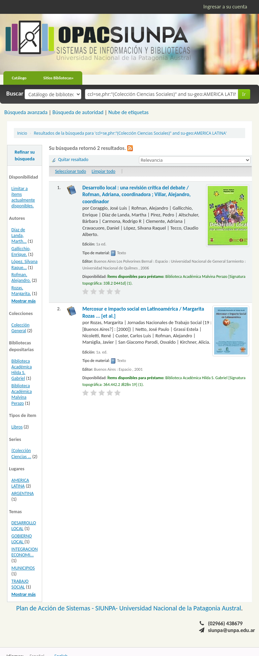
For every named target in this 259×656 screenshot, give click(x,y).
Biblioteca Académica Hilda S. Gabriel (21, 369)
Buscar (15, 93)
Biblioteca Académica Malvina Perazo (21, 394)
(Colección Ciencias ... (21, 453)
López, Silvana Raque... (24, 264)
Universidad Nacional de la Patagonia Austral (180, 608)
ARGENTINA (22, 493)
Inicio (22, 133)
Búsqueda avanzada (26, 112)
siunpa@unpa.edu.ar (231, 630)
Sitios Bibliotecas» (59, 78)
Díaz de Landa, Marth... (19, 235)
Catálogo (19, 78)
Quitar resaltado (73, 159)
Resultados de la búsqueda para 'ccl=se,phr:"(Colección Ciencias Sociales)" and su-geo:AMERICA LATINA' (130, 133)
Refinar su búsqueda (25, 155)
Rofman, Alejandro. (21, 277)
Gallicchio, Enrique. (21, 251)
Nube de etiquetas (128, 112)
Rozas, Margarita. (21, 290)
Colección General (20, 328)
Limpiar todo (103, 171)
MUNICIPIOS (23, 568)
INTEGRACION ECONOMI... (24, 552)
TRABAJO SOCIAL (20, 584)
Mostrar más (23, 301)
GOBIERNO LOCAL (21, 539)
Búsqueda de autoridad (77, 112)
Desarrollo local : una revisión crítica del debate (136, 194)
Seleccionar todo (70, 171)
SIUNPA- (107, 608)
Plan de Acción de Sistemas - (55, 608)
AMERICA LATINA (20, 483)
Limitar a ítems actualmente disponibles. (23, 197)
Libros (17, 427)
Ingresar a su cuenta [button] (225, 6)
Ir (244, 94)
